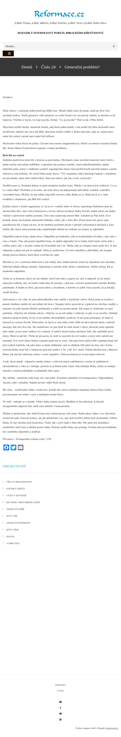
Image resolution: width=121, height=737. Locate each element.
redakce (8, 97)
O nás (60, 690)
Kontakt (60, 685)
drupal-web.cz (112, 728)
